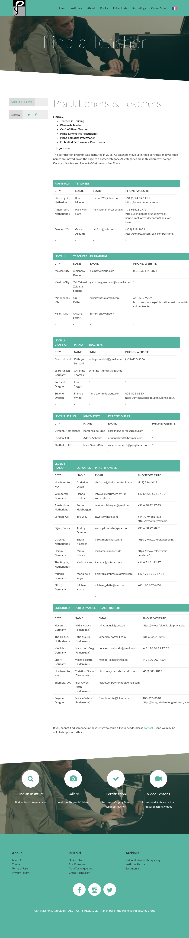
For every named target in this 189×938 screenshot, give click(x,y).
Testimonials (133, 868)
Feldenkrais (120, 8)
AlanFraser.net (78, 864)
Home (61, 8)
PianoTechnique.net (81, 868)
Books (104, 8)
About (91, 8)
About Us (18, 860)
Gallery (73, 794)
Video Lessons (158, 794)
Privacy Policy (20, 872)
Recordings (139, 8)
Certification (116, 794)
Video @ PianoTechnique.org (143, 860)
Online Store (159, 8)
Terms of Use (20, 868)
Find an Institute (30, 794)
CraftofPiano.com (79, 872)
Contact (17, 864)
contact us (150, 727)
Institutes (76, 8)
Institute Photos (135, 864)
